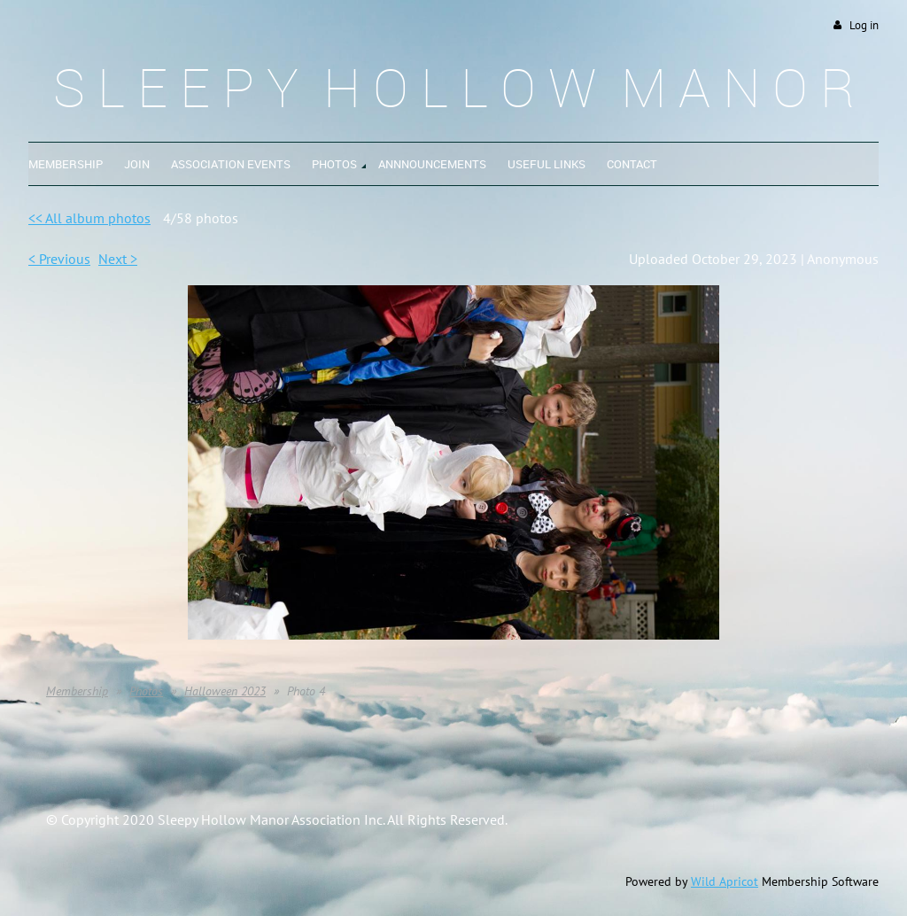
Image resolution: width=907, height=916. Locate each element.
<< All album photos (89, 218)
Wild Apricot (724, 881)
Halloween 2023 (225, 691)
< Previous (59, 259)
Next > (117, 259)
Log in (864, 25)
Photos (146, 691)
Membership (77, 691)
